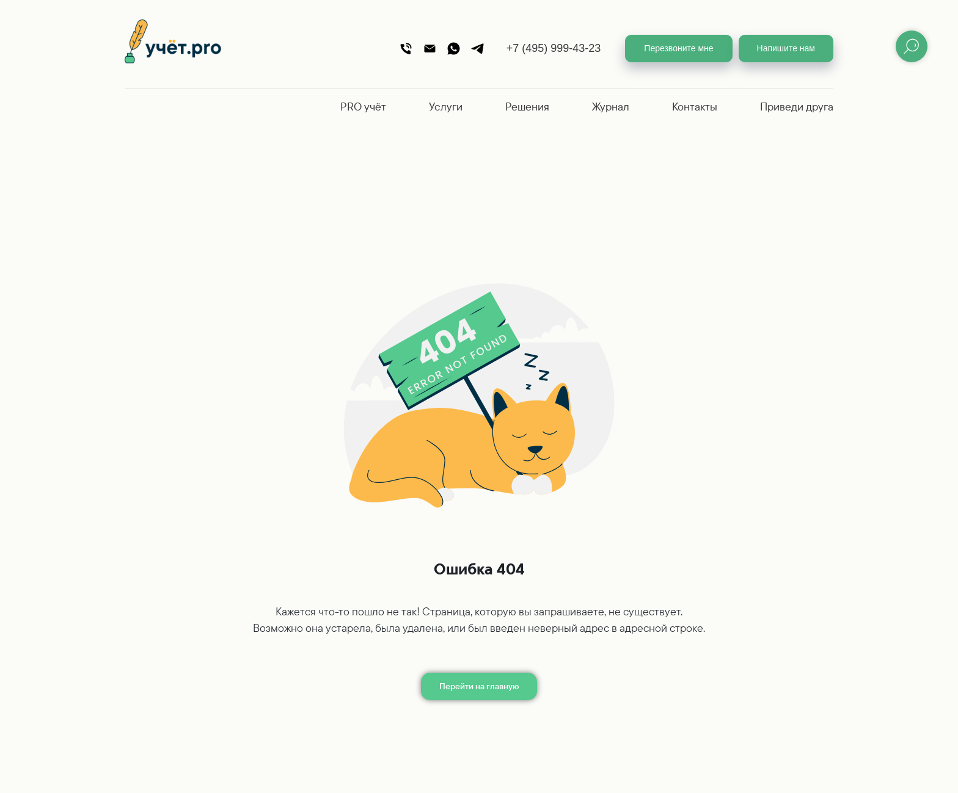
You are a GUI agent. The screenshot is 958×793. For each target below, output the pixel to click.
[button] (678, 48)
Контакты (694, 107)
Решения (527, 107)
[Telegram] (477, 48)
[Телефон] (406, 48)
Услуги (446, 107)
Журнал (610, 107)
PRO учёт (363, 107)
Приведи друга (796, 107)
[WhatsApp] (453, 48)
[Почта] (429, 48)
